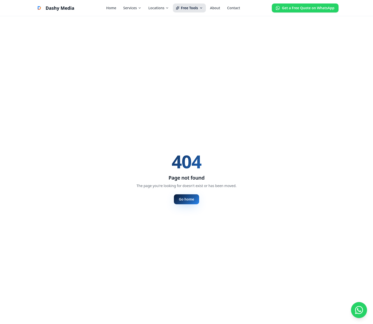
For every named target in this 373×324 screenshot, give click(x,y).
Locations (158, 7)
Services (132, 7)
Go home (186, 199)
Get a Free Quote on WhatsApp (305, 7)
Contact (233, 7)
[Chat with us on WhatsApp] (359, 310)
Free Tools (189, 7)
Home (111, 7)
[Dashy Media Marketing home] (54, 7)
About (215, 7)
